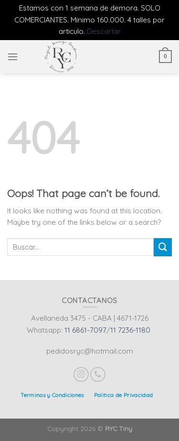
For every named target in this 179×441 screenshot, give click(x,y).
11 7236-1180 (130, 330)
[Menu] (12, 56)
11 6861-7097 (85, 330)
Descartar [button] (104, 31)
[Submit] (163, 247)
